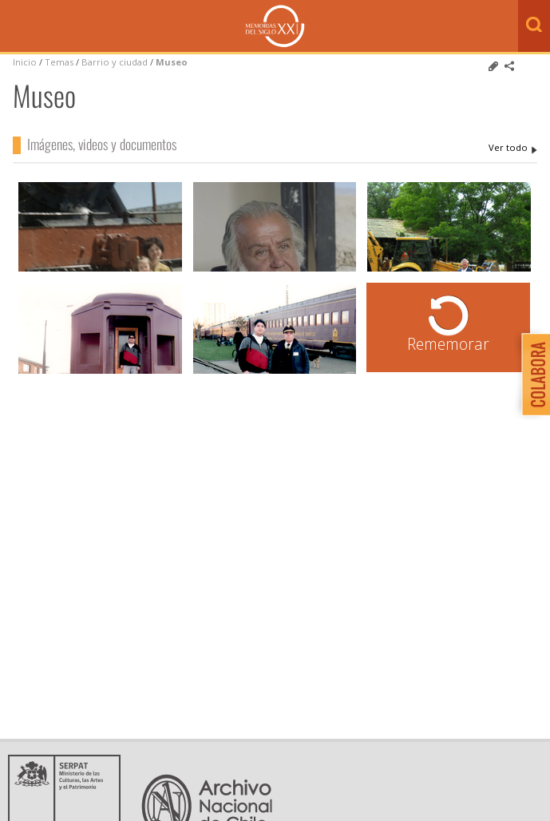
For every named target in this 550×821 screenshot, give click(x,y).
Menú (16, 27)
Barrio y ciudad (114, 62)
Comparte (509, 66)
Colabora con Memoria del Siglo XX (532, 374)
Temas (59, 62)
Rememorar (448, 344)
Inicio (25, 62)
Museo (172, 62)
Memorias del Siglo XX (275, 26)
